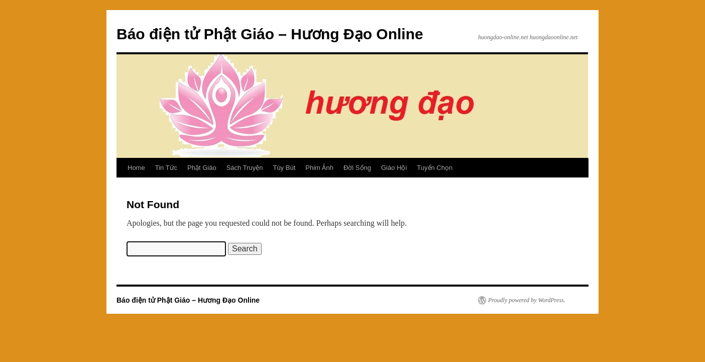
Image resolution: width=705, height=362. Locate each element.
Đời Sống (357, 167)
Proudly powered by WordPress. (526, 300)
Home (136, 167)
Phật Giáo (201, 167)
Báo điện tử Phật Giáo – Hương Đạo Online (269, 34)
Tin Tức (166, 167)
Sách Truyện (244, 167)
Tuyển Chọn (434, 167)
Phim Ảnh (319, 167)
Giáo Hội (394, 167)
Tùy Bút (284, 167)
